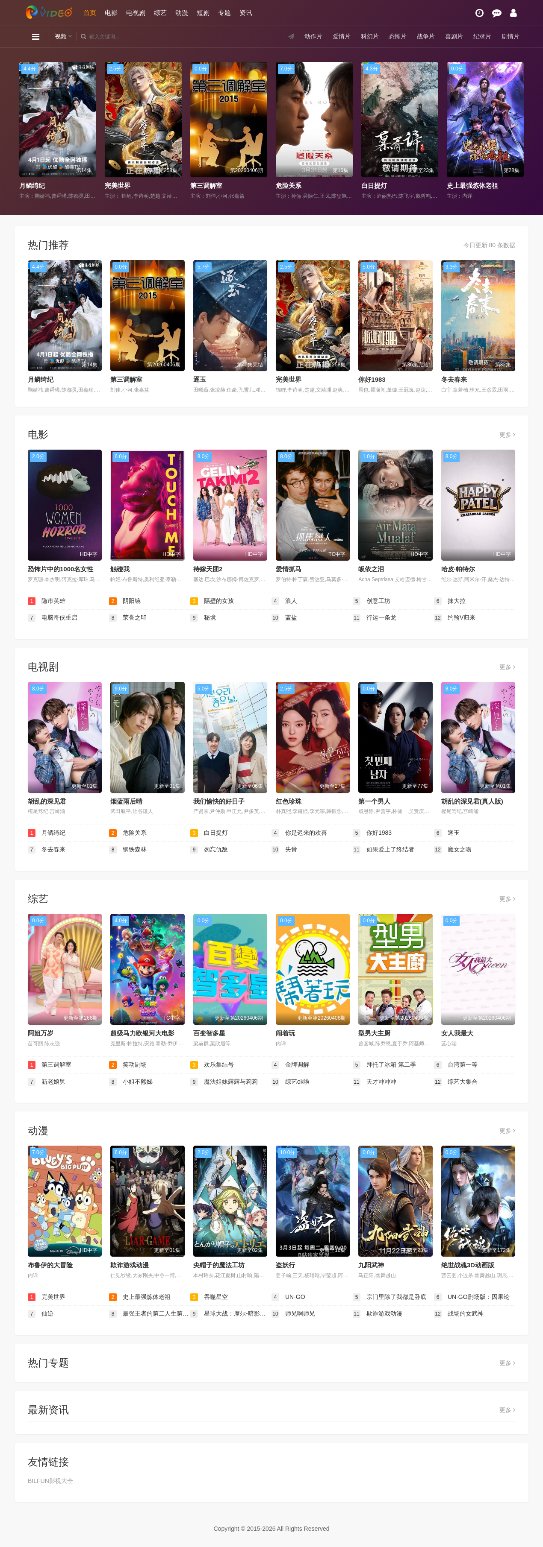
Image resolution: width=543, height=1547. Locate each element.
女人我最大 (457, 1033)
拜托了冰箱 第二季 (384, 1065)
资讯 (245, 12)
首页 (89, 12)
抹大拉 (450, 601)
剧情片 (510, 36)
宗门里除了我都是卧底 (389, 1297)
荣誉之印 (128, 618)
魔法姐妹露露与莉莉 (224, 1082)
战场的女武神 (459, 1314)
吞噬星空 (209, 1297)
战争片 (426, 36)
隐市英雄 (46, 601)
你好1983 (371, 379)
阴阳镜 (125, 601)
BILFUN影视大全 (50, 1480)
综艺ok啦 (291, 1082)
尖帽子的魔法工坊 (219, 1265)
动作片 (313, 36)
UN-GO (288, 1297)
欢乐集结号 (212, 1065)
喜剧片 (454, 36)
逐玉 (199, 379)
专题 (224, 12)
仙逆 (40, 1314)
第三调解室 (206, 185)
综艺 (160, 12)
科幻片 (370, 36)
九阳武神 (371, 1265)
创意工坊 (371, 601)
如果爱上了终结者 (383, 850)
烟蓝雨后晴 (126, 801)
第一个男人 (374, 801)
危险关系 (288, 185)
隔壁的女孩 (212, 601)
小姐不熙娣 (131, 1082)
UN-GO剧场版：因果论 (472, 1297)
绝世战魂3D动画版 (467, 1265)
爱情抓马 (288, 569)
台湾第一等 (456, 1065)
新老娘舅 (46, 1082)
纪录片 (482, 36)
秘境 (203, 618)
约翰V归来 (454, 618)
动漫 (181, 12)
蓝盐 (284, 618)
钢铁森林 (128, 850)
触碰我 (120, 569)
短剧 (203, 12)
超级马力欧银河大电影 (142, 1033)
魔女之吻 (453, 850)
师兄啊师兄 (293, 1314)
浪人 (284, 601)
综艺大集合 (456, 1082)
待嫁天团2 (207, 569)
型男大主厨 (374, 1033)
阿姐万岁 (40, 1033)
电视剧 (135, 12)
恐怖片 (398, 36)
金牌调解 (290, 1065)
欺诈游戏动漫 (129, 1265)
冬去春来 (454, 379)
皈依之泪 (371, 569)
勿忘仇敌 (209, 850)
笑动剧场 (128, 1065)
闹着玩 (285, 1033)
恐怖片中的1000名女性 (60, 569)
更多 (507, 434)
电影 (111, 12)
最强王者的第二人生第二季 (149, 1314)
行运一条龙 (374, 618)
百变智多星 (209, 1033)
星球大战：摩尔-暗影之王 (231, 1314)
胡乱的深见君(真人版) (472, 801)
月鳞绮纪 (32, 185)
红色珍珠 (288, 801)
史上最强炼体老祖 (472, 185)
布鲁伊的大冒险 (50, 1265)
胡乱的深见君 (47, 801)
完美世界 (117, 185)
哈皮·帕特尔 (458, 569)
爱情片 (342, 36)
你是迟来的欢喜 (299, 833)
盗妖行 (285, 1265)
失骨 (284, 850)
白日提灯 (374, 185)
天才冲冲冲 (374, 1082)
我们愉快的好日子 (219, 801)
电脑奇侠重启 (52, 618)
